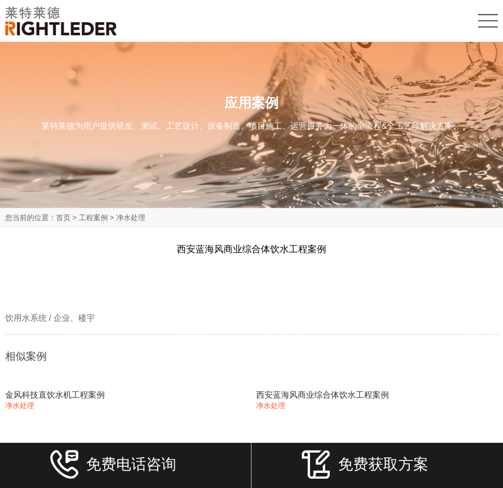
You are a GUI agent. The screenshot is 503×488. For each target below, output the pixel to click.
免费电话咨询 (113, 468)
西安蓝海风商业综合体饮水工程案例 (322, 394)
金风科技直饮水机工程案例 (55, 394)
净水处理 (130, 217)
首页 (63, 217)
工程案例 (93, 217)
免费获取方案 (365, 468)
